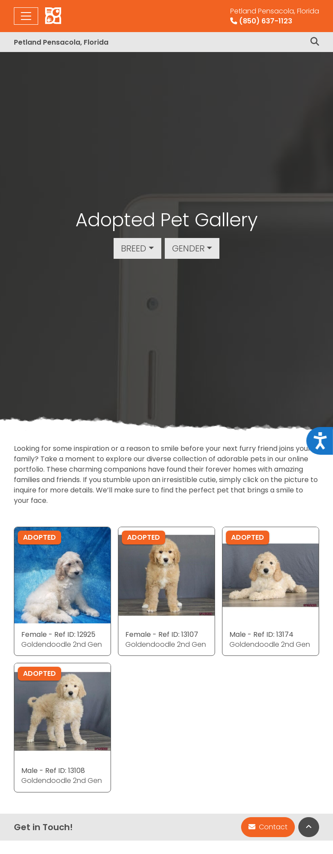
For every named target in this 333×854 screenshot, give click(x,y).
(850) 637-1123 (274, 16)
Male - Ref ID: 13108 (53, 771)
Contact (267, 827)
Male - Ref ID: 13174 (261, 634)
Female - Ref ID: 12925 (58, 634)
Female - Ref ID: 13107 (161, 634)
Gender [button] (188, 248)
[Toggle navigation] (26, 16)
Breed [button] (133, 248)
